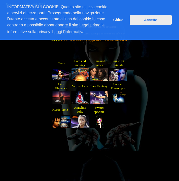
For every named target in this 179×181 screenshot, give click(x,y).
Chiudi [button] (119, 20)
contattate (55, 40)
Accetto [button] (150, 20)
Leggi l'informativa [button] (68, 32)
